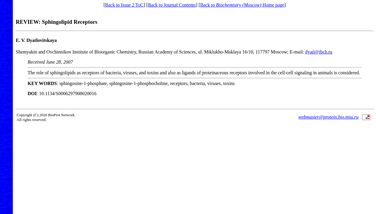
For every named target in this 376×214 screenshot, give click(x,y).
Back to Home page (242, 4)
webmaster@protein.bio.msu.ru (328, 116)
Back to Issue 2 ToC (124, 4)
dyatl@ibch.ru (319, 51)
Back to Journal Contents (172, 4)
